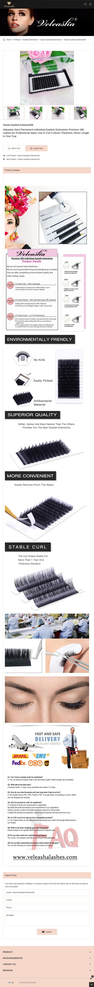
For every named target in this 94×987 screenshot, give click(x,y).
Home (9, 40)
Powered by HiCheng (27, 982)
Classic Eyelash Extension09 (75, 40)
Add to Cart (16, 148)
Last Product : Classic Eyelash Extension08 (22, 156)
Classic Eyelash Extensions (50, 40)
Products (17, 40)
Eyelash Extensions (30, 40)
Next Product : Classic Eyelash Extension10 (23, 159)
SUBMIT (49, 932)
